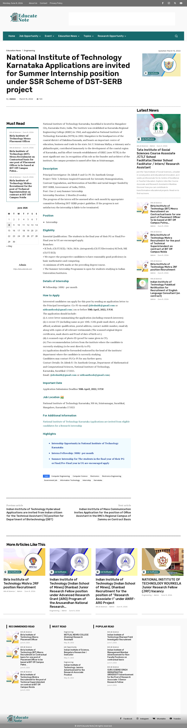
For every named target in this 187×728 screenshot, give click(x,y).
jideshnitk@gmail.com (102, 305)
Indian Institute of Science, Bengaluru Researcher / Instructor (76, 652)
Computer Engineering (60, 476)
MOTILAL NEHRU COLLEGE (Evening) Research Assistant (76, 637)
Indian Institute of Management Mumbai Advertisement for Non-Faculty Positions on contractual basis (118, 655)
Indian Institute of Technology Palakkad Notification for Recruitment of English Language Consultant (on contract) (165, 288)
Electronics (94, 476)
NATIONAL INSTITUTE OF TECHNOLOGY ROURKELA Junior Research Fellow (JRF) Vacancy (161, 585)
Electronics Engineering (111, 476)
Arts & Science (15, 132)
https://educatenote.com (22, 269)
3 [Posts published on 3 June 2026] (18, 219)
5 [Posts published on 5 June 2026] (28, 219)
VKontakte (161, 719)
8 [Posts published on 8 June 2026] (9, 225)
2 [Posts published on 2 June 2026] (13, 219)
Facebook (128, 719)
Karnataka (98, 480)
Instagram (144, 719)
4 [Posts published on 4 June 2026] (23, 219)
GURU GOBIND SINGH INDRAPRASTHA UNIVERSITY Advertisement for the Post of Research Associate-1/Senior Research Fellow (120, 676)
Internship (87, 480)
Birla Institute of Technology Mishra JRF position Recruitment (163, 267)
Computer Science (80, 476)
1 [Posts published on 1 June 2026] (9, 219)
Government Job (50, 480)
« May (9, 246)
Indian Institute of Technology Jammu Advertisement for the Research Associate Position (74, 670)
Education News (13, 50)
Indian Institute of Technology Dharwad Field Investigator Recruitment (120, 637)
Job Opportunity (70, 647)
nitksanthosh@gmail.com (57, 309)
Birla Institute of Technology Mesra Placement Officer (20, 138)
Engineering (29, 50)
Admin (12, 99)
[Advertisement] (122, 19)
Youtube (177, 719)
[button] (176, 36)
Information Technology (70, 480)
